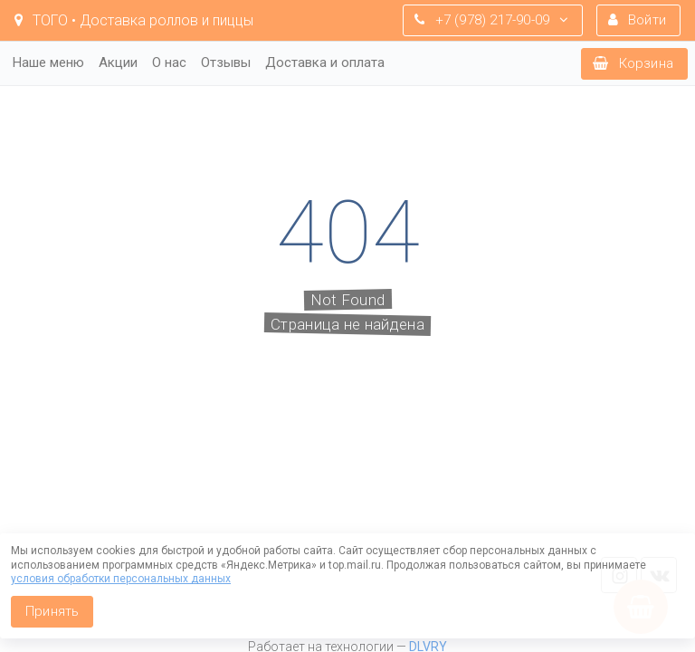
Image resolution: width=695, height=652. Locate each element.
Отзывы (226, 62)
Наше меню (48, 62)
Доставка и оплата (325, 62)
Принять (52, 611)
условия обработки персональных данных (121, 578)
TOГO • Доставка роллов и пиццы (133, 20)
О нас (169, 62)
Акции (118, 62)
